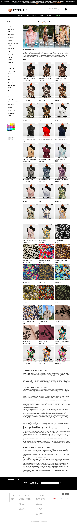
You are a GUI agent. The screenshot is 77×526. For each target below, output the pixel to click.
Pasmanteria (41, 15)
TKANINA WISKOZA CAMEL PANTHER (45, 78)
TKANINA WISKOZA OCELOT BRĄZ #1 (29, 98)
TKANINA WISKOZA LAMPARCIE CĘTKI (61, 78)
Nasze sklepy (21, 508)
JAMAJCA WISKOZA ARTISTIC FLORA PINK (30, 361)
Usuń (50, 484)
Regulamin (21, 496)
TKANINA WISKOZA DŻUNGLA (44, 280)
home (43, 22)
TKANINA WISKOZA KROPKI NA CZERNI (29, 139)
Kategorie (20, 15)
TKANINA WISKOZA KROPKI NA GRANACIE (61, 139)
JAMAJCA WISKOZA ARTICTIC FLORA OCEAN (62, 341)
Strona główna (13, 495)
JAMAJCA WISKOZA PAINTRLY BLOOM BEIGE (46, 361)
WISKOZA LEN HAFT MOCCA (59, 321)
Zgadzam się (37, 3)
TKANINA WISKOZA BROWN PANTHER (29, 78)
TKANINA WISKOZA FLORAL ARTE (60, 280)
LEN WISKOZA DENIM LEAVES (43, 220)
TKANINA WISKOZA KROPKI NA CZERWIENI (46, 139)
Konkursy (20, 500)
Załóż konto (67, 5)
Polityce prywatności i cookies (57, 2)
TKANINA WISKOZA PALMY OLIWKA (44, 240)
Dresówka (26, 15)
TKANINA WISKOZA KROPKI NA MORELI (29, 159)
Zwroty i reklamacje (22, 507)
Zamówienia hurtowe (23, 509)
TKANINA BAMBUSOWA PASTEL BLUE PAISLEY (62, 220)
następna (27, 59)
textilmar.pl (37, 521)
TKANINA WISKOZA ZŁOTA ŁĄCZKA (28, 321)
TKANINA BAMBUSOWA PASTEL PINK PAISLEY (30, 240)
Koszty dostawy (22, 503)
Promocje (12, 496)
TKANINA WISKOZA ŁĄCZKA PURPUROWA (61, 179)
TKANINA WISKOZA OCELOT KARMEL (60, 98)
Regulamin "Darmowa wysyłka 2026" (25, 499)
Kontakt (20, 510)
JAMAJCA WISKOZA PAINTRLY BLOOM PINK (61, 361)
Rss (11, 500)
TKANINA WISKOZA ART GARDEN (44, 260)
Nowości (12, 499)
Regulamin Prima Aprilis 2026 (24, 495)
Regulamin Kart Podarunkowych (24, 498)
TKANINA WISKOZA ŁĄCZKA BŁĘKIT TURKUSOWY (60, 160)
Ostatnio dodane (50, 15)
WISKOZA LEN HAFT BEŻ (43, 321)
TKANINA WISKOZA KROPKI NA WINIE (45, 159)
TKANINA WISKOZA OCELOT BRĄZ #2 (45, 98)
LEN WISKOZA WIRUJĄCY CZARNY (60, 240)
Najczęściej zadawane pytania (24, 505)
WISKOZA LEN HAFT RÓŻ (27, 341)
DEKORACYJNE (33, 15)
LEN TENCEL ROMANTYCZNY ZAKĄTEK (29, 220)
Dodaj (44, 484)
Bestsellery (12, 498)
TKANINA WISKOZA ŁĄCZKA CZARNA (29, 179)
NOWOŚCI (13, 15)
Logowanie (61, 5)
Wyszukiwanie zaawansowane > (53, 8)
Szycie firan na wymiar (23, 512)
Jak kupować (21, 502)
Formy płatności (22, 504)
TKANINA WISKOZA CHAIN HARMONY (61, 260)
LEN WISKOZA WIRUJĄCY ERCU (28, 260)
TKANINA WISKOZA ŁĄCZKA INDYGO (45, 179)
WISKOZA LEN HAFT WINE (43, 341)
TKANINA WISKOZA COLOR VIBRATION (29, 280)
